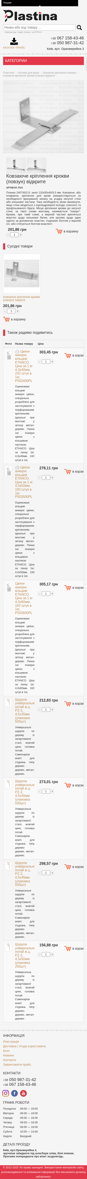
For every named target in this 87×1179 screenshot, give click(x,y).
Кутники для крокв (28, 72)
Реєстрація (11, 1041)
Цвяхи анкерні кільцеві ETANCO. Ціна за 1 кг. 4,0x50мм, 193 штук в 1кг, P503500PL (24, 482)
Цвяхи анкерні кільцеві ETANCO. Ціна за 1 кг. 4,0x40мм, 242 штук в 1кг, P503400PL (24, 366)
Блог (6, 1050)
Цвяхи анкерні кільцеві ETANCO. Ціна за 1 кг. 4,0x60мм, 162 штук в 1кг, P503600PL (24, 598)
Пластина (8, 72)
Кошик (7, 2)
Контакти (9, 1060)
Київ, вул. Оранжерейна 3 (65, 48)
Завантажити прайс (17, 1064)
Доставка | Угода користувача (24, 1046)
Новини (8, 1055)
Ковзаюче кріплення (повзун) (59, 72)
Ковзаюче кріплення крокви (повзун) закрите (21, 298)
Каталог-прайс (14, 42)
